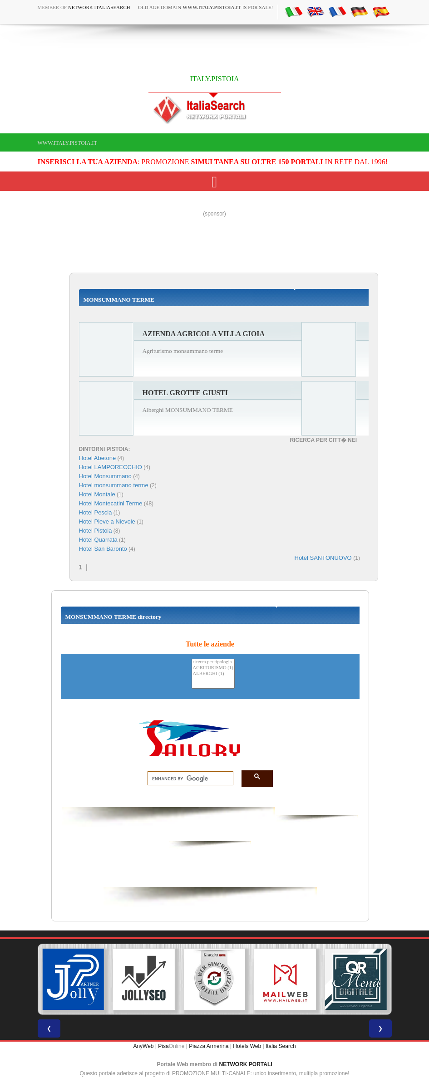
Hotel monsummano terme (113, 485)
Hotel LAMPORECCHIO (110, 467)
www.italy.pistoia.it (67, 143)
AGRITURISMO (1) (213, 668)
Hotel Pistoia (95, 530)
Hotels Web (247, 1046)
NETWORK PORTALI (245, 1064)
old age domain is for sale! (205, 7)
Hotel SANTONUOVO (324, 557)
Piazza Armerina (208, 1046)
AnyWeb (143, 1046)
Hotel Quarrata (98, 539)
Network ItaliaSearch (99, 7)
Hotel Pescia (95, 512)
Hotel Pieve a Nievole (107, 521)
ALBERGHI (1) (213, 674)
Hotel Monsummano (105, 476)
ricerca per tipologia (213, 662)
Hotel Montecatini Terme (111, 503)
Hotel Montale (97, 494)
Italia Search (281, 1046)
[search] (187, 778)
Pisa (163, 1046)
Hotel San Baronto (103, 548)
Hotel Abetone (97, 458)
